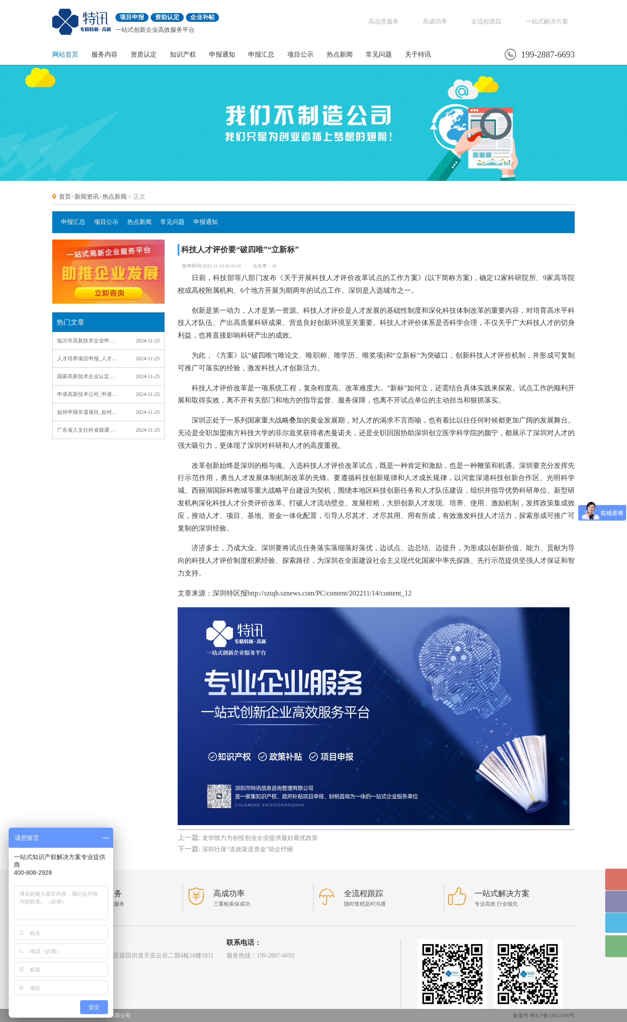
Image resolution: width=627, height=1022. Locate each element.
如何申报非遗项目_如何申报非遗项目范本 (88, 412)
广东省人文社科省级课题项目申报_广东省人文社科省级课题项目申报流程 (88, 430)
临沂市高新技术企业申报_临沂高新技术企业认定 (88, 341)
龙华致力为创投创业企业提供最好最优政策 (260, 838)
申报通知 (222, 54)
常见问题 (379, 54)
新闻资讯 (86, 196)
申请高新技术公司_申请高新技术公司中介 (88, 394)
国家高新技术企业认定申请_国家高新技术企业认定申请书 (88, 376)
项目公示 (300, 54)
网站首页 (65, 54)
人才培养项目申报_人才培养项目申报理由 (88, 358)
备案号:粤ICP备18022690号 (544, 1015)
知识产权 (183, 54)
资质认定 (144, 54)
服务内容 (104, 54)
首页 (65, 196)
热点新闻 (340, 54)
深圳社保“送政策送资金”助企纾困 (247, 849)
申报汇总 (261, 54)
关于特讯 (418, 54)
